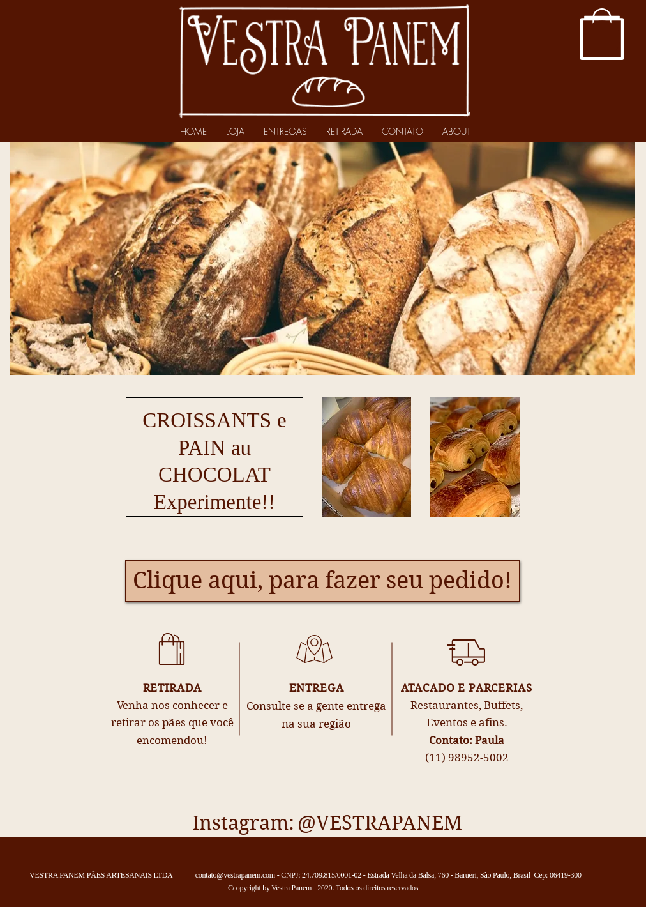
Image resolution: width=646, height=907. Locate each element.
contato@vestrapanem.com (235, 875)
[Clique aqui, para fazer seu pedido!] (322, 581)
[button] (601, 38)
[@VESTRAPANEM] (379, 823)
